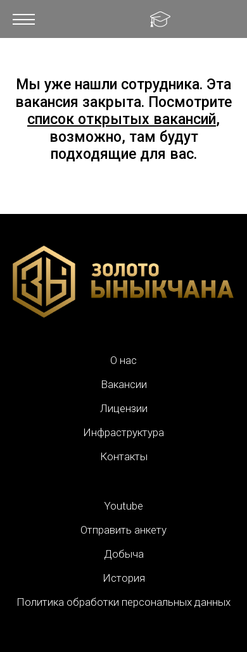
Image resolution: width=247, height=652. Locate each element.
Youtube (123, 505)
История (124, 578)
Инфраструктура (123, 432)
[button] (24, 19)
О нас (123, 360)
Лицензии (124, 408)
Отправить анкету (123, 529)
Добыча (124, 554)
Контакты (124, 456)
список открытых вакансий (121, 119)
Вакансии (124, 384)
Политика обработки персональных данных (123, 602)
